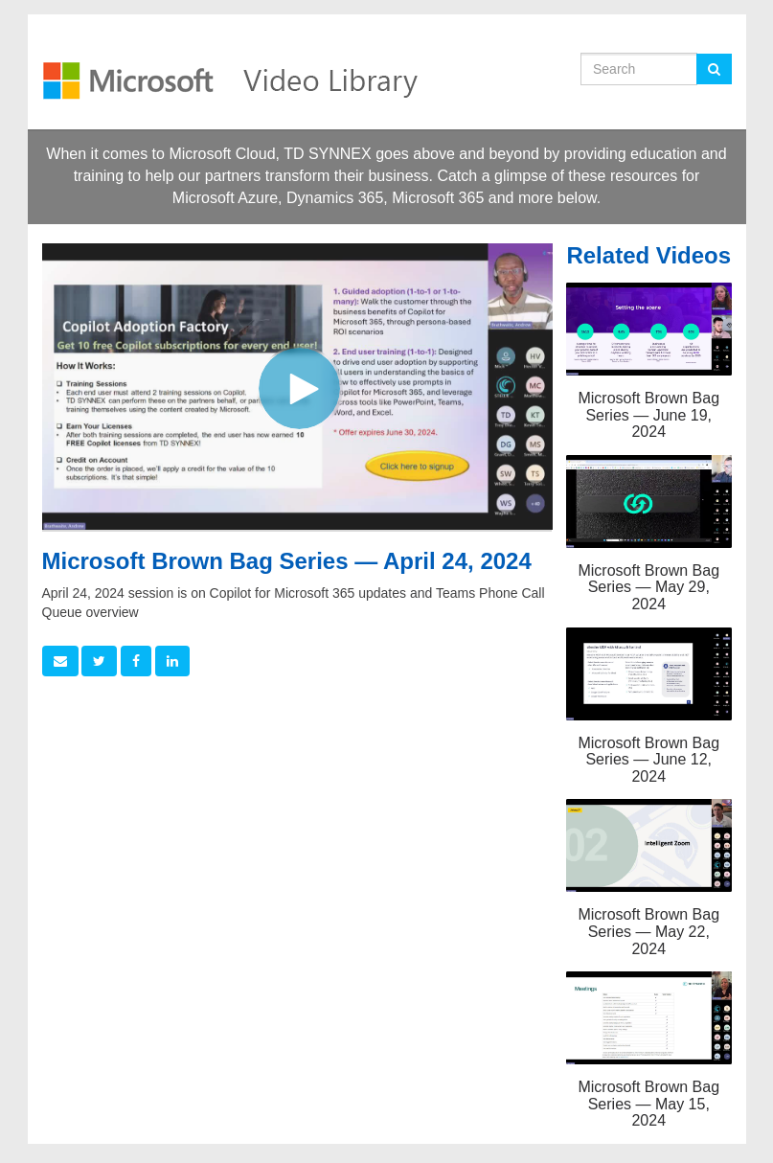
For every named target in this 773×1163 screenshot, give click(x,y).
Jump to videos (0, 0)
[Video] (297, 386)
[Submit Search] (714, 69)
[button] (60, 661)
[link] (99, 661)
